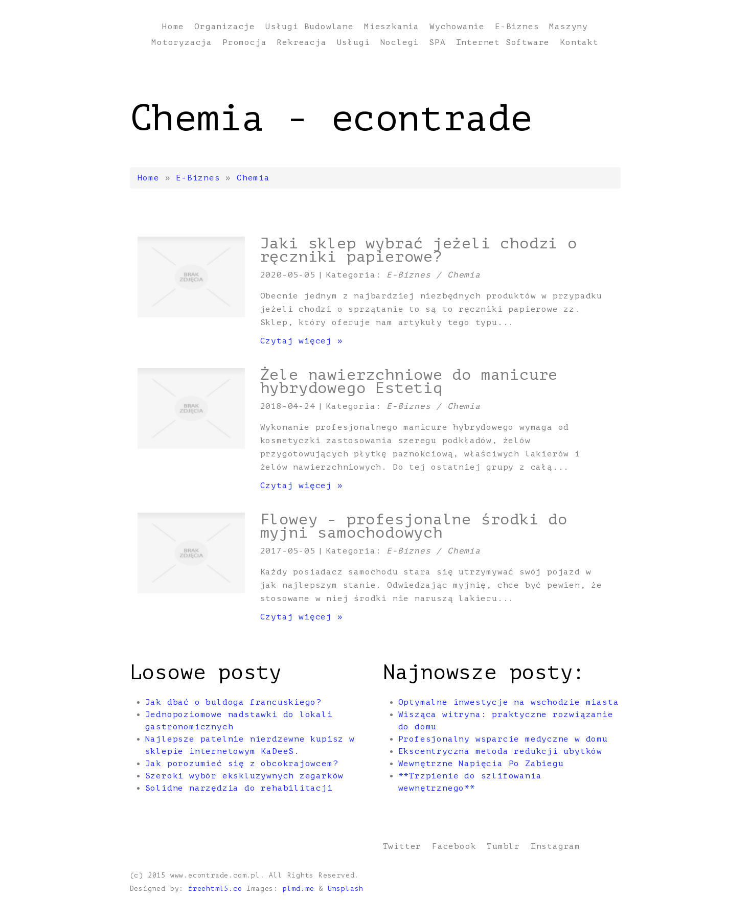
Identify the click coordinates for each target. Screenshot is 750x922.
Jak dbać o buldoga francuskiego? (233, 702)
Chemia (253, 177)
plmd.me (298, 888)
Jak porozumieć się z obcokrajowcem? (241, 763)
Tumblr (503, 846)
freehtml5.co (215, 888)
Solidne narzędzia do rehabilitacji (239, 788)
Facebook (454, 846)
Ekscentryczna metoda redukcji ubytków (500, 751)
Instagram (555, 846)
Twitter (402, 846)
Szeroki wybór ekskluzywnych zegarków (244, 775)
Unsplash (345, 888)
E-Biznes (198, 177)
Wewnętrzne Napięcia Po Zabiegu (481, 763)
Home (149, 177)
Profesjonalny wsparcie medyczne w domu (503, 739)
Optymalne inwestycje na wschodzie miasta (508, 702)
